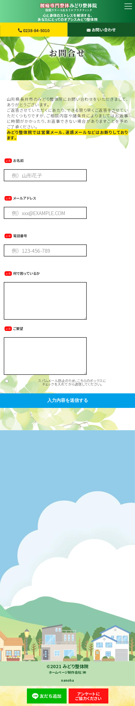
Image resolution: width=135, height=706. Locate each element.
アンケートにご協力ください (88, 696)
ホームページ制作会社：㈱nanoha (67, 676)
